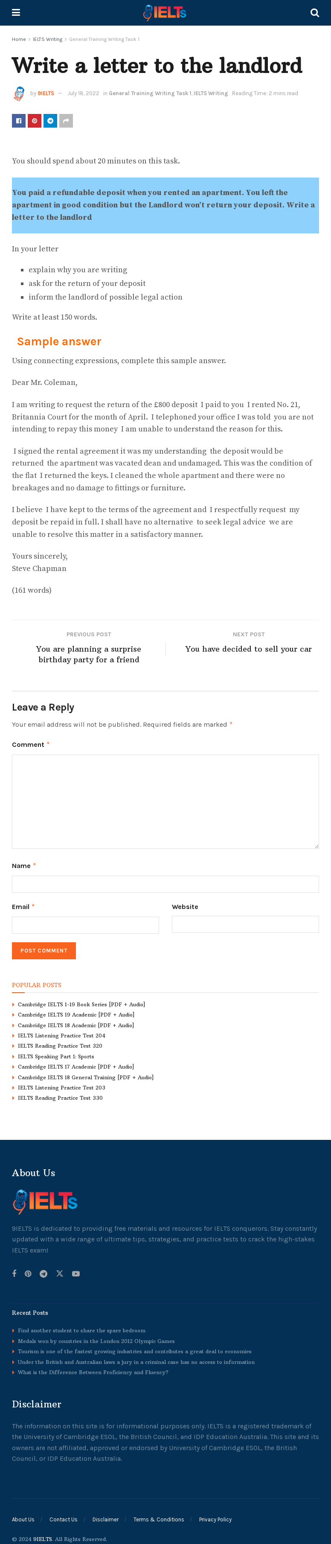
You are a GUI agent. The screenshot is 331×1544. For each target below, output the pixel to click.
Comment (31, 744)
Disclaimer (106, 1517)
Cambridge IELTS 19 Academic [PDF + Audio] (76, 1011)
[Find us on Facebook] (14, 1271)
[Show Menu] (16, 13)
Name (24, 864)
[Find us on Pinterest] (28, 1271)
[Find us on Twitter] (60, 1271)
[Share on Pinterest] (34, 121)
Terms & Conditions (159, 1517)
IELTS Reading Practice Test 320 (60, 1043)
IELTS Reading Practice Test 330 (60, 1095)
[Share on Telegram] (50, 121)
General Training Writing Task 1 (104, 39)
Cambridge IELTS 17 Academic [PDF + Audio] (76, 1063)
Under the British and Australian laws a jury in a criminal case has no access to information (136, 1359)
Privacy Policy (215, 1517)
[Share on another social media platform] (66, 121)
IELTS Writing (47, 39)
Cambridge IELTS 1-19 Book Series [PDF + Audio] (81, 1001)
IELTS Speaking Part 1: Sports (56, 1053)
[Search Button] (315, 13)
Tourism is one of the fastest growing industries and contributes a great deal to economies (135, 1349)
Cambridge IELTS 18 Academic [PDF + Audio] (76, 1022)
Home (19, 39)
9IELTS (46, 93)
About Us (23, 1517)
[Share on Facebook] (19, 121)
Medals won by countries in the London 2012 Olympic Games (96, 1338)
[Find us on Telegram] (43, 1271)
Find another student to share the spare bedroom (81, 1328)
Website (185, 904)
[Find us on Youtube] (76, 1271)
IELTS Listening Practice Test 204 (61, 1032)
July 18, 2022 (83, 93)
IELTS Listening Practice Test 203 (61, 1084)
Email (23, 904)
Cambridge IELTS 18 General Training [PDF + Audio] (86, 1074)
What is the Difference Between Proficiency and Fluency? (93, 1369)
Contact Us (63, 1517)
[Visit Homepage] (165, 12)
